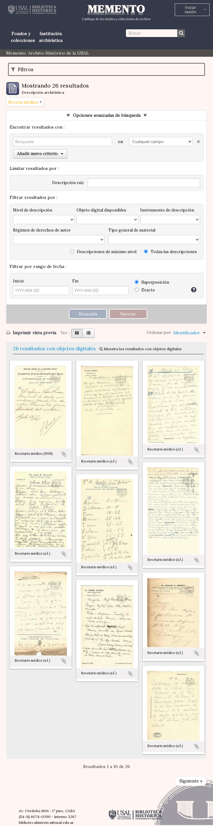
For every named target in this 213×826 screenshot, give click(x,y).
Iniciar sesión (190, 9)
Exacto (145, 290)
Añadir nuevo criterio (40, 153)
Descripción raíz (68, 182)
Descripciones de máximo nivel (103, 251)
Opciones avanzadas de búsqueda (106, 115)
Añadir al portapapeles (64, 454)
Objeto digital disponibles (101, 210)
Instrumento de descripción (167, 210)
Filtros (22, 69)
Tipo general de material (131, 230)
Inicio (18, 281)
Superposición (152, 282)
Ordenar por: (159, 332)
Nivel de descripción (32, 210)
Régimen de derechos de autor (42, 230)
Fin (75, 281)
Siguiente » (190, 781)
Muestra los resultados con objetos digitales (140, 349)
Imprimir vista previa (31, 332)
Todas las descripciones (170, 251)
